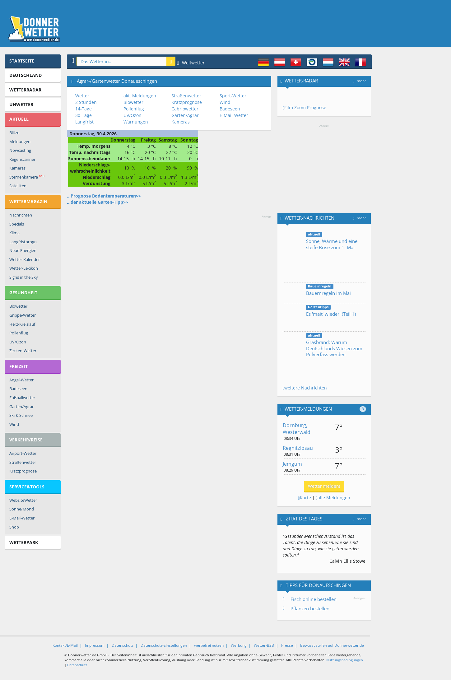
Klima (14, 232)
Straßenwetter (22, 462)
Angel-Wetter (21, 380)
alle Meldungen (333, 498)
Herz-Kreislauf (22, 324)
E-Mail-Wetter (22, 518)
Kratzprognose (23, 471)
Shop (14, 527)
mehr (359, 80)
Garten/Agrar (21, 406)
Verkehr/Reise (26, 440)
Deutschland (25, 75)
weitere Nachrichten (305, 388)
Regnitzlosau (298, 448)
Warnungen (135, 122)
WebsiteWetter (23, 500)
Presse (287, 645)
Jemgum (292, 463)
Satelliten (17, 186)
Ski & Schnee (21, 415)
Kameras (17, 168)
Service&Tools (26, 487)
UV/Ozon (17, 342)
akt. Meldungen (139, 96)
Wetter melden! (324, 486)
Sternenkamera (26, 177)
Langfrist (84, 122)
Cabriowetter (184, 109)
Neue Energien (22, 250)
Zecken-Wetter (22, 350)
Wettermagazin (28, 201)
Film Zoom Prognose (304, 107)
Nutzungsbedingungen (344, 660)
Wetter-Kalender (24, 259)
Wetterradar (25, 90)
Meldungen (19, 141)
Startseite (21, 61)
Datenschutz (122, 645)
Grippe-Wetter (22, 315)
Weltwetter (191, 63)
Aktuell (19, 119)
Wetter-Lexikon (23, 268)
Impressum (95, 645)
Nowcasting (20, 150)
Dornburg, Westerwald (296, 429)
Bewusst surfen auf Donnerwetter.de (332, 645)
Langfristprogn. (23, 242)
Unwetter (21, 104)
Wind (14, 424)
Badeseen (18, 388)
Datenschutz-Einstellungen (164, 645)
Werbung (239, 645)
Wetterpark (23, 542)
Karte (304, 498)
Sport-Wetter (233, 96)
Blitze (14, 132)
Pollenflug (18, 333)
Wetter (82, 96)
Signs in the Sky (23, 277)
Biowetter (18, 306)
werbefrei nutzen (209, 645)
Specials (16, 224)
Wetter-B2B (264, 645)
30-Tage (83, 115)
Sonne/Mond (21, 509)
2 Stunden (86, 102)
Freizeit (18, 366)
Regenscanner (22, 159)
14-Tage (83, 109)
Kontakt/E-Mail (65, 645)
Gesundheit (23, 293)
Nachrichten (20, 215)
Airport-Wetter (22, 453)
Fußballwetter (22, 397)
